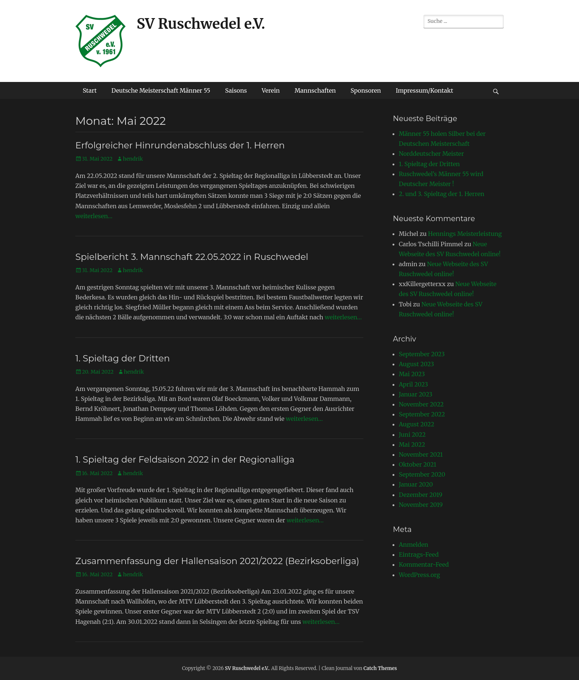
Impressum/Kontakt (424, 90)
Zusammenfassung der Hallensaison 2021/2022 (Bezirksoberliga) (217, 561)
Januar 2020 (416, 484)
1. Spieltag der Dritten (122, 358)
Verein (271, 90)
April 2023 (413, 384)
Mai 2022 (412, 444)
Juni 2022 (412, 434)
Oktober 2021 (417, 464)
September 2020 (422, 474)
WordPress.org (419, 574)
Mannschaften (315, 90)
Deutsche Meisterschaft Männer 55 (161, 90)
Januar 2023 (415, 394)
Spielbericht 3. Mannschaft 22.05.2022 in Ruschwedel (191, 256)
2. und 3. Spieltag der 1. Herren (441, 194)
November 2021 (421, 454)
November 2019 (421, 504)
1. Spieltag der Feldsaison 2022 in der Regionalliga (185, 459)
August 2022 (416, 424)
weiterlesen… (93, 216)
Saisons (236, 90)
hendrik (133, 158)
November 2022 (421, 404)
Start (90, 90)
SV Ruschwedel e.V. (201, 23)
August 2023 (416, 364)
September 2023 (422, 354)
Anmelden (413, 544)
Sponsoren (365, 90)
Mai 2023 (412, 374)
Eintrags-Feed (419, 554)
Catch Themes (380, 668)
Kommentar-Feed (424, 564)
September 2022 (422, 414)
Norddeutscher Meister (431, 153)
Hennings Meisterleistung (465, 233)
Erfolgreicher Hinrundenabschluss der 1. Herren (180, 145)
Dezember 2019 (420, 494)
